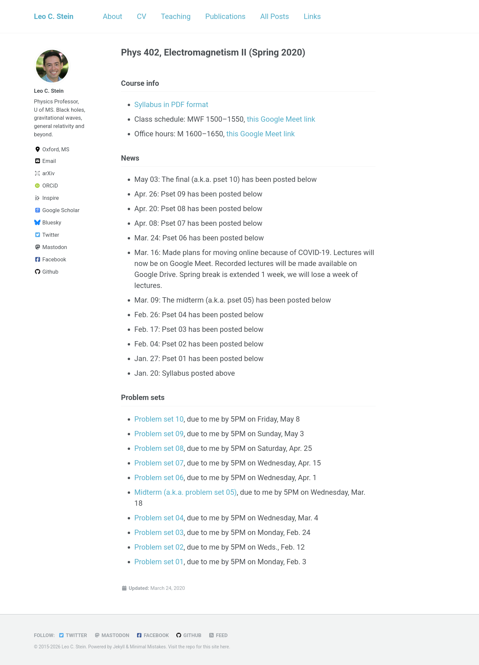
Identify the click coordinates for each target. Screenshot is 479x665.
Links (312, 16)
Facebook (50, 259)
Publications (225, 16)
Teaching (176, 16)
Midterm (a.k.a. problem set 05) (185, 492)
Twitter (46, 235)
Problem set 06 (159, 477)
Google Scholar (57, 210)
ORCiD (46, 186)
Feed (218, 635)
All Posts (274, 16)
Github (46, 272)
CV (141, 16)
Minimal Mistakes (148, 646)
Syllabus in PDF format (171, 104)
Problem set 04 (159, 518)
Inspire (46, 198)
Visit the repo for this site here (198, 646)
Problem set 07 (159, 463)
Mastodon (50, 247)
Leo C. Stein (54, 16)
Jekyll (119, 646)
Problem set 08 (159, 448)
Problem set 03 (159, 532)
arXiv (44, 173)
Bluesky (47, 222)
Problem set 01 (159, 562)
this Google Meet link (281, 119)
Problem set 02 (159, 547)
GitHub (188, 635)
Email (45, 161)
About (112, 16)
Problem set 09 (159, 434)
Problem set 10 (159, 419)
